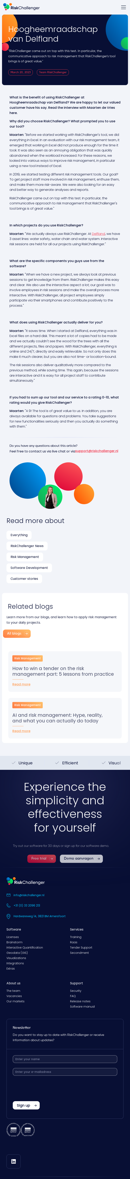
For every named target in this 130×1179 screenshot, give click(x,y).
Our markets (15, 1001)
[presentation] (43, 1089)
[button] (123, 7)
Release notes (80, 1001)
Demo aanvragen (78, 870)
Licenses (12, 937)
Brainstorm (14, 942)
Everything (19, 535)
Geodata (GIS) (17, 953)
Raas (73, 942)
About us (13, 983)
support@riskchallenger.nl (96, 451)
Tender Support (81, 948)
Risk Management (25, 557)
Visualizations (16, 958)
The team (13, 991)
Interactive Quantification (24, 948)
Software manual (82, 1007)
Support (76, 983)
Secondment (79, 953)
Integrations (15, 963)
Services (76, 929)
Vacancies (14, 996)
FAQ (73, 996)
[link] (41, 870)
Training (75, 937)
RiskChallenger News (27, 546)
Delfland (98, 233)
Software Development (29, 567)
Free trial (38, 870)
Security (75, 991)
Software (13, 929)
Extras (10, 969)
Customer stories (24, 578)
